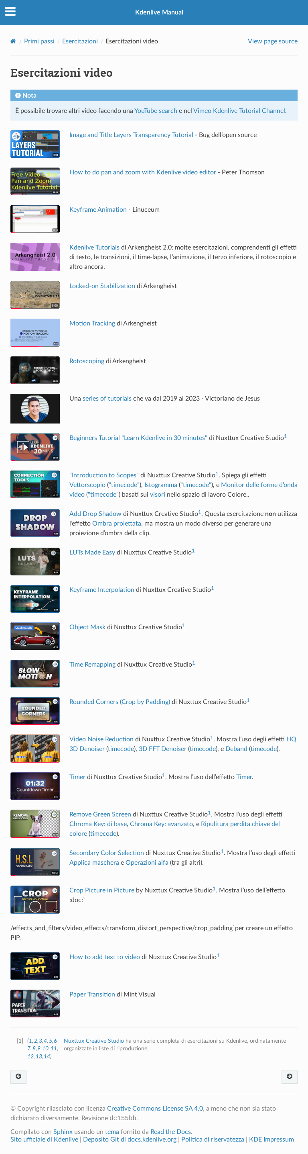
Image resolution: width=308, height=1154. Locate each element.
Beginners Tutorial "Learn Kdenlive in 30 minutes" (138, 438)
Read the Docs (170, 1132)
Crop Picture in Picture (101, 890)
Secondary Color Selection (106, 853)
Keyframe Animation (98, 210)
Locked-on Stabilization (102, 286)
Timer (77, 777)
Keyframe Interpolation (101, 590)
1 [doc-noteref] (285, 436)
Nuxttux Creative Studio (94, 1041)
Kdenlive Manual (159, 12)
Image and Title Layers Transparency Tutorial (131, 135)
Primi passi (39, 41)
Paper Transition (92, 994)
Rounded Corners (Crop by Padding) (119, 702)
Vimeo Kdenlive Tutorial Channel (239, 111)
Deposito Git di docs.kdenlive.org (130, 1139)
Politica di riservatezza (212, 1139)
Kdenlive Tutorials (94, 247)
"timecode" (124, 485)
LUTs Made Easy (92, 552)
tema (112, 1132)
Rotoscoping (86, 361)
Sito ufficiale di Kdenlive (44, 1139)
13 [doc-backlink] (39, 1057)
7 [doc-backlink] (28, 1049)
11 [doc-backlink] (54, 1049)
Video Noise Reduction (101, 739)
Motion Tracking (92, 323)
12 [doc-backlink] (30, 1057)
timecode (121, 749)
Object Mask (87, 627)
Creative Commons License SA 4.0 (155, 1108)
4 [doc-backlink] (45, 1041)
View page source (273, 41)
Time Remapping (92, 664)
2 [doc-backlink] (35, 1041)
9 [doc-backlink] (39, 1049)
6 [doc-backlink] (55, 1041)
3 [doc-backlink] (40, 1041)
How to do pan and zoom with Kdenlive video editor (142, 172)
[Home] (13, 41)
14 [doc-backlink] (47, 1057)
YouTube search (155, 111)
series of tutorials (107, 398)
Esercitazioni (80, 41)
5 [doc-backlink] (50, 1041)
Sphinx (63, 1132)
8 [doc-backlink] (34, 1049)
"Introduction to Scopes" (104, 475)
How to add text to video (104, 957)
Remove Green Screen (100, 814)
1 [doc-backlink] (30, 1041)
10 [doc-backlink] (45, 1049)
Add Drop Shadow (95, 514)
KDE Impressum (271, 1139)
